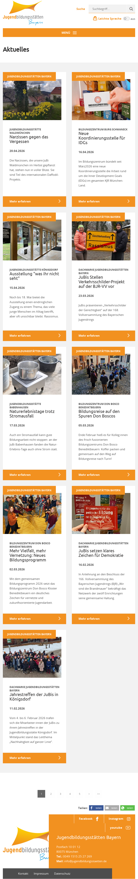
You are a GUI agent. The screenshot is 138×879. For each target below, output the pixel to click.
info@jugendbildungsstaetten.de (85, 861)
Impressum (41, 874)
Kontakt (23, 874)
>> (98, 793)
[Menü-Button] (69, 32)
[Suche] (131, 9)
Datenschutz (62, 874)
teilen (99, 807)
